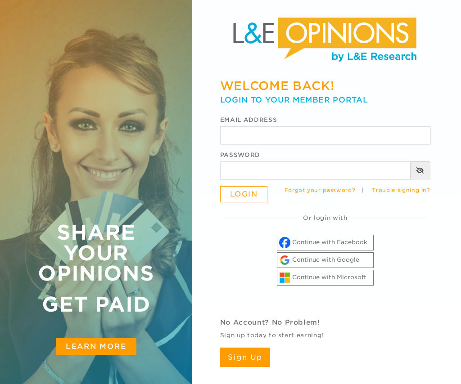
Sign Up (245, 357)
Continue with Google (319, 260)
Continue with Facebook (323, 242)
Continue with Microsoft (322, 277)
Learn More (96, 346)
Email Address (248, 119)
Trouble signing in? (401, 190)
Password (240, 155)
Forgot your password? (320, 190)
